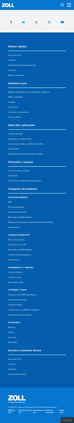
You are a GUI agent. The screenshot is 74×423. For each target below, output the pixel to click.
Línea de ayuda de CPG (25, 411)
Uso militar (13, 107)
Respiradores (14, 227)
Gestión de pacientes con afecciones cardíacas (29, 92)
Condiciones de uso (39, 411)
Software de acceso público (20, 314)
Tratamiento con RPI (17, 212)
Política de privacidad (49, 411)
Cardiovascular (14, 277)
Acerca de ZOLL (15, 55)
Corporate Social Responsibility (22, 65)
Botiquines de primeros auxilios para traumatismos (30, 222)
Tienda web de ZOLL (17, 374)
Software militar (15, 304)
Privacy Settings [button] (67, 420)
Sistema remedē (15, 133)
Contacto (12, 70)
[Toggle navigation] (69, 5)
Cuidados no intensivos (18, 112)
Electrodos (12, 342)
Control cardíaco (15, 272)
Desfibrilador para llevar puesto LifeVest (25, 154)
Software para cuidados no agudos (23, 309)
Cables (11, 332)
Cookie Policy (61, 411)
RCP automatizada (16, 207)
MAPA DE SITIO (11, 411)
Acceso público (14, 117)
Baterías (11, 327)
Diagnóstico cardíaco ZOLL (20, 139)
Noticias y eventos (16, 75)
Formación (12, 175)
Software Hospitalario (17, 299)
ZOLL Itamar (13, 148)
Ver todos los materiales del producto (24, 180)
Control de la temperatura (19, 254)
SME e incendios (15, 97)
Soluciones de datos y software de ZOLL (25, 144)
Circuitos (12, 337)
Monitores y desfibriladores (20, 217)
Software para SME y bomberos (22, 294)
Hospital (11, 102)
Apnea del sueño (15, 282)
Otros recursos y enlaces (18, 170)
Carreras (11, 60)
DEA (10, 202)
